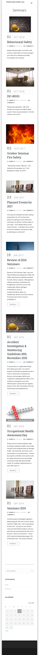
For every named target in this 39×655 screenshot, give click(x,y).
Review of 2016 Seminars (17, 262)
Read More (13, 304)
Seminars (19, 46)
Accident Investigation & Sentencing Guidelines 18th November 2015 (17, 350)
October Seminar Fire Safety (18, 155)
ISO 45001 (13, 96)
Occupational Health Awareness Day (20, 433)
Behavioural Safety (19, 42)
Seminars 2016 (16, 508)
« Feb (6, 631)
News (17, 100)
